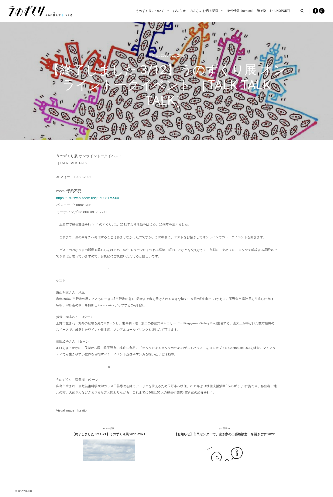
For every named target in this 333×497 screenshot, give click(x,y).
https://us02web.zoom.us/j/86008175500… (89, 198)
